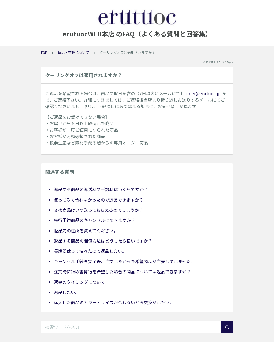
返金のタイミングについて (79, 282)
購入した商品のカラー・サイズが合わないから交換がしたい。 (114, 302)
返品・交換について (73, 52)
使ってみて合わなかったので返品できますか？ (98, 199)
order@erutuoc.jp (203, 93)
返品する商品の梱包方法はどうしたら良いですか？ (103, 240)
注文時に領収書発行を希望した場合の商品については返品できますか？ (122, 271)
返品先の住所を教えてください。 (86, 230)
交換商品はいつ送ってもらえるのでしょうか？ (98, 210)
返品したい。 (66, 292)
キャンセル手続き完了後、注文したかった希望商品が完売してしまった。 (124, 261)
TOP (44, 52)
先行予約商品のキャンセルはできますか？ (94, 220)
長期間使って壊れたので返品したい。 (90, 251)
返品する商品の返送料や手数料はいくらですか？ (101, 189)
